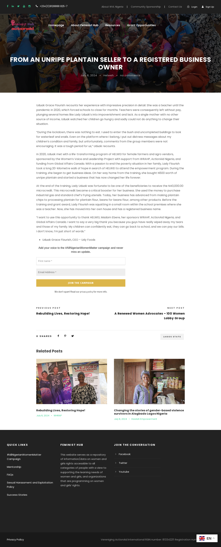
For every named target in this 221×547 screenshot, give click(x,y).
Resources (110, 25)
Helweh (108, 75)
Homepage (55, 25)
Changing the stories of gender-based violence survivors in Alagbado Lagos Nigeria (149, 412)
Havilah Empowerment (144, 419)
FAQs (10, 474)
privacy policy (86, 291)
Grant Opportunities (137, 25)
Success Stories (17, 495)
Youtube (124, 471)
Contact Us (175, 6)
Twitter (123, 463)
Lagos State (172, 337)
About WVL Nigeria (112, 6)
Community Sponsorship (146, 6)
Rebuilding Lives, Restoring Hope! (60, 410)
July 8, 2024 (89, 75)
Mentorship (14, 467)
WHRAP (58, 415)
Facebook (125, 454)
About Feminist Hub (82, 25)
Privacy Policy (15, 539)
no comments (130, 75)
